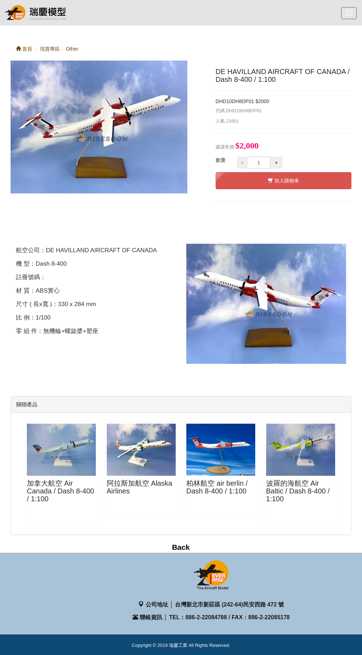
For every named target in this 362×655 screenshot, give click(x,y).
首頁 (24, 49)
